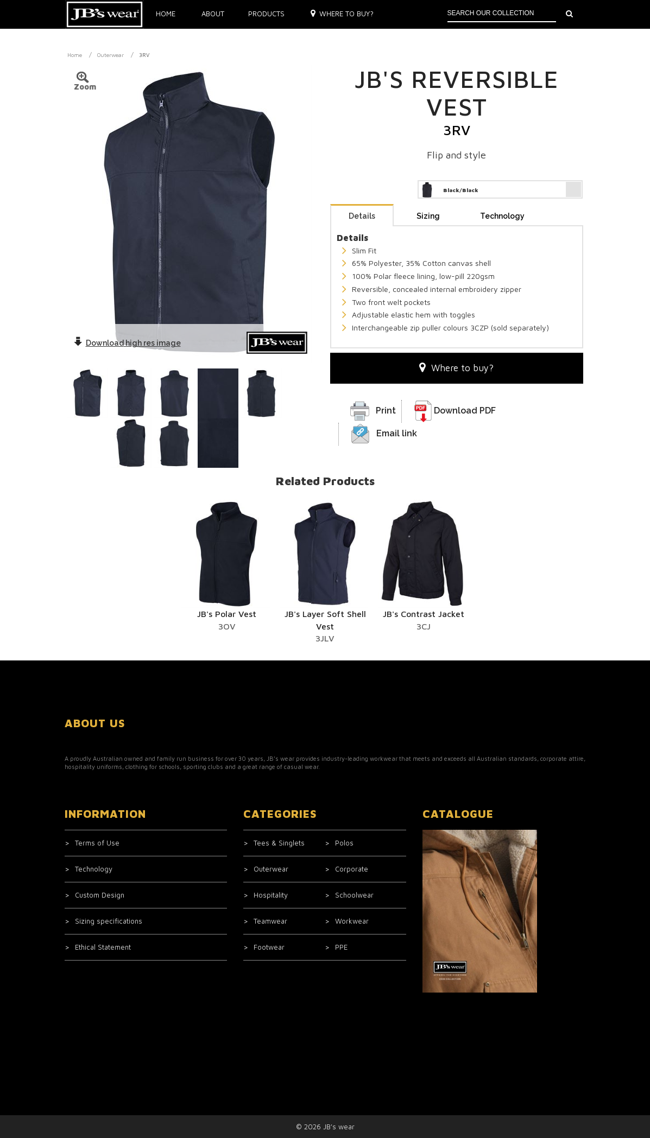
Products (266, 13)
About (212, 13)
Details (362, 216)
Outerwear (110, 55)
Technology (502, 216)
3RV (144, 55)
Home (165, 13)
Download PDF (465, 410)
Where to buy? (342, 13)
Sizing (428, 216)
